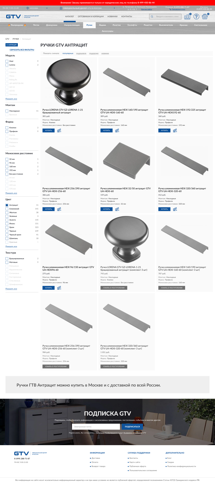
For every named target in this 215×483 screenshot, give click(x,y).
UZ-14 (12, 87)
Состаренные (15, 277)
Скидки (170, 462)
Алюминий (14, 209)
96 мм (12, 163)
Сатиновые (14, 273)
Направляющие (72, 25)
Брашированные (16, 259)
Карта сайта (134, 462)
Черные (12, 231)
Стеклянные (14, 281)
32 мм (12, 159)
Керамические (15, 270)
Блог (169, 458)
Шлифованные (15, 284)
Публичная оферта (137, 466)
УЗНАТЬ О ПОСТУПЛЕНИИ (114, 288)
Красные (13, 242)
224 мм (12, 185)
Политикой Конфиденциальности (109, 433)
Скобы (12, 146)
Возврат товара (98, 466)
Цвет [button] (8, 199)
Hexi (11, 61)
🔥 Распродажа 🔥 (17, 25)
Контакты (126, 17)
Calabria (12, 72)
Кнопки (12, 128)
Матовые (13, 262)
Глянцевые (14, 266)
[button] (177, 9)
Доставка (96, 458)
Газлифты (132, 25)
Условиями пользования (133, 433)
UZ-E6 (12, 91)
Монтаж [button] (10, 105)
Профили (13, 131)
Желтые (13, 213)
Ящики (102, 25)
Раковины (13, 139)
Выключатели (166, 25)
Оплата (95, 462)
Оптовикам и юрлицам (91, 17)
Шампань (13, 238)
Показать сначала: (51, 53)
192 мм (12, 170)
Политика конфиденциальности (181, 466)
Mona (11, 76)
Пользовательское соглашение (143, 470)
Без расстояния (16, 174)
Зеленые (13, 216)
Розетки (117, 25)
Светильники (200, 25)
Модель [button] (10, 55)
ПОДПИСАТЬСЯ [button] (132, 427)
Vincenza (13, 95)
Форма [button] (9, 122)
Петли (36, 25)
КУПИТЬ (48, 130)
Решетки (148, 25)
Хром (11, 227)
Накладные (14, 111)
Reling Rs (13, 80)
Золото (12, 220)
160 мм (12, 167)
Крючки (183, 25)
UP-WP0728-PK (16, 83)
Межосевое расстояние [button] (19, 153)
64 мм (12, 178)
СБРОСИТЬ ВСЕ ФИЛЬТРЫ (22, 50)
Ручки (89, 25)
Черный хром (15, 235)
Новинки (113, 17)
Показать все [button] (11, 99)
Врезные (13, 115)
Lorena (12, 65)
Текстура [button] (10, 253)
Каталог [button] (69, 17)
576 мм (12, 189)
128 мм (12, 181)
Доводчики (51, 25)
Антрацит (13, 205)
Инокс (12, 224)
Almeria (12, 69)
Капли (12, 135)
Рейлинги (13, 143)
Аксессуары (107, 31)
